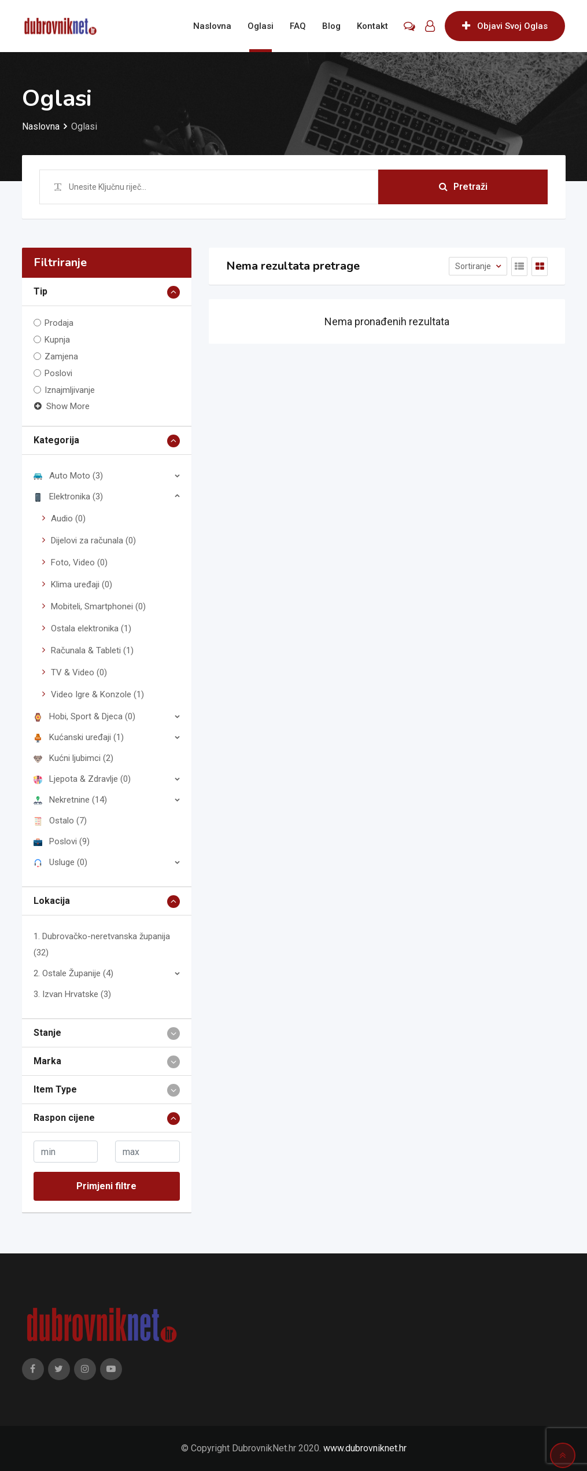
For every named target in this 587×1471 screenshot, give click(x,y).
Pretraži (463, 186)
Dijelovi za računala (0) (93, 540)
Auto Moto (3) (68, 475)
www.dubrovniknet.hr (365, 1448)
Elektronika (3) (68, 496)
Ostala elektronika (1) (91, 628)
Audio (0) (68, 518)
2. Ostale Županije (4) (73, 973)
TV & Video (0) (79, 672)
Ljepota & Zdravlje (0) (82, 779)
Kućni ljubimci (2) (73, 758)
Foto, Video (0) (79, 562)
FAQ (298, 26)
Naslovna (212, 26)
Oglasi (261, 26)
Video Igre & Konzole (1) (97, 694)
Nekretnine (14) (70, 800)
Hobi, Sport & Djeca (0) (84, 716)
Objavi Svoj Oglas (505, 26)
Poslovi (58, 373)
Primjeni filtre (106, 1186)
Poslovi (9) (62, 841)
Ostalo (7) (60, 820)
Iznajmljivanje (70, 390)
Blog (331, 26)
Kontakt (372, 26)
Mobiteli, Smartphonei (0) (98, 606)
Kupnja (57, 339)
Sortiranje (474, 266)
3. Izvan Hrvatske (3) (72, 994)
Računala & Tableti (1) (92, 650)
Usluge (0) (60, 862)
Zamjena (61, 356)
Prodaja (59, 323)
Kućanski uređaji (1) (79, 737)
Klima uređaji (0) (81, 584)
